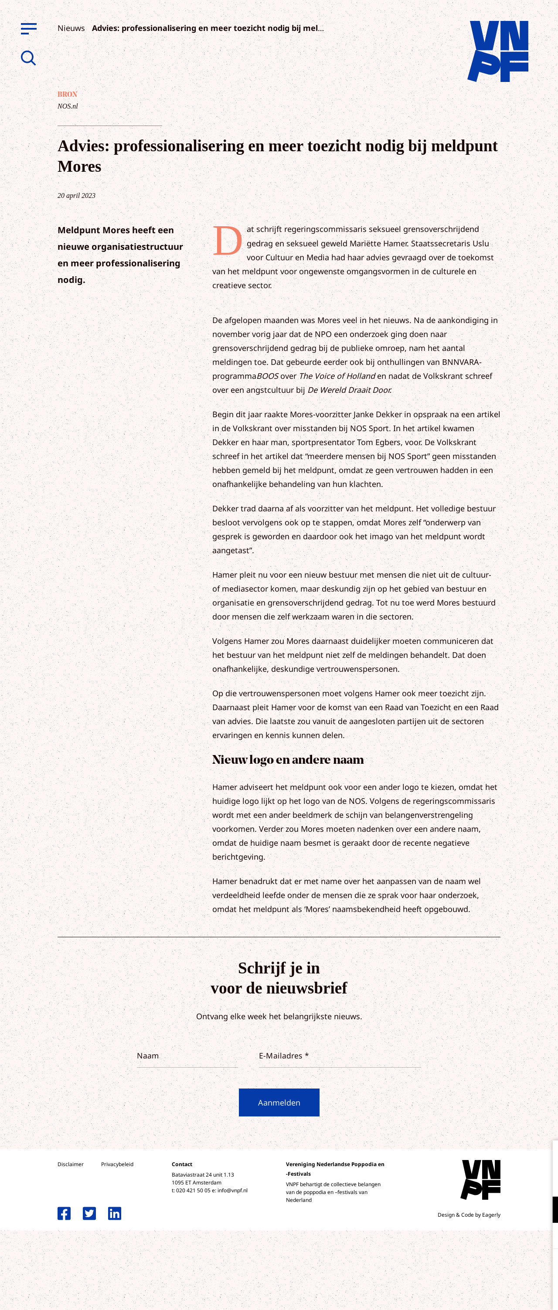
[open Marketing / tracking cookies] (544, 1237)
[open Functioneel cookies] (544, 1211)
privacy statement (515, 1181)
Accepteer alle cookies (484, 1268)
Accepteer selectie (484, 1294)
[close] (544, 1156)
